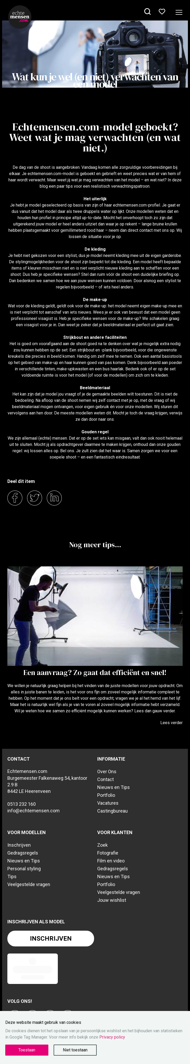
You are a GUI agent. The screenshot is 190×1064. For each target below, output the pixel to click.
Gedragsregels (22, 853)
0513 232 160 (21, 804)
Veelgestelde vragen (28, 884)
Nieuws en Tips (113, 787)
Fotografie (107, 853)
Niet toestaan (75, 1049)
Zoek (102, 845)
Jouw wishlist (111, 900)
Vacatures (108, 803)
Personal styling (24, 868)
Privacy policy (112, 1037)
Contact (105, 779)
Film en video (111, 860)
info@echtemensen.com (33, 810)
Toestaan (26, 1049)
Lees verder (171, 722)
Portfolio (106, 795)
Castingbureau (112, 811)
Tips (12, 876)
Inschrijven (19, 845)
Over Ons (106, 771)
